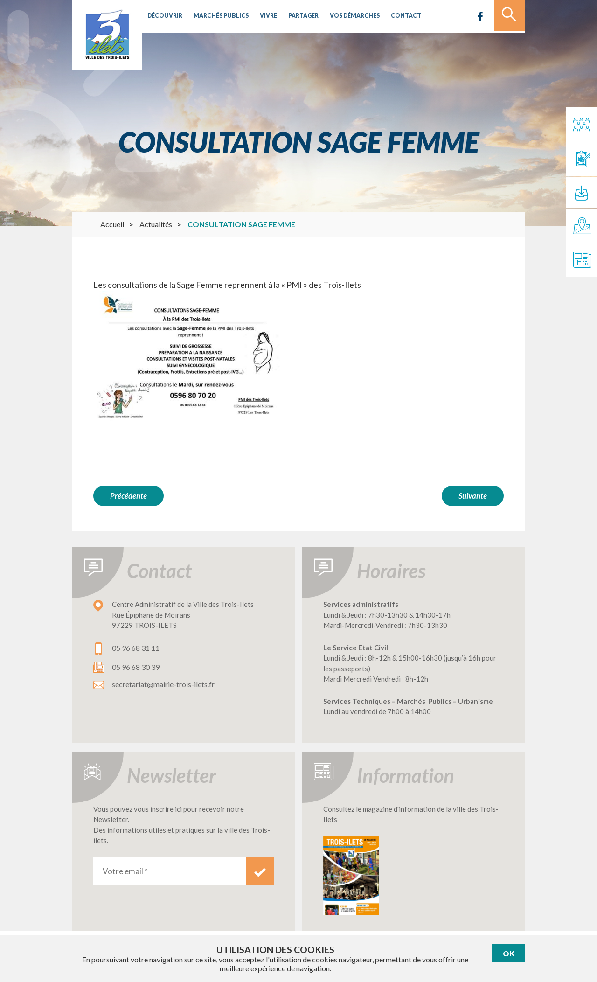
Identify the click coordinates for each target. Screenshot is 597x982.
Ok (508, 953)
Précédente (128, 496)
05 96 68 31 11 (136, 646)
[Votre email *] (169, 870)
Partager (292, 16)
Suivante (472, 496)
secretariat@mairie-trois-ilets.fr (163, 682)
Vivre (259, 16)
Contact (388, 16)
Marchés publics (215, 16)
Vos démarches (340, 16)
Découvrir (163, 16)
